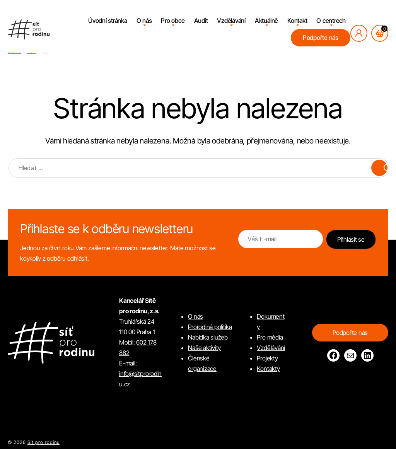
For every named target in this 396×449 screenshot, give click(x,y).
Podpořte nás (320, 37)
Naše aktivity (204, 348)
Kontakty (268, 368)
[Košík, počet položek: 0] (379, 33)
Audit (201, 20)
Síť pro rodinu (43, 442)
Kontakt (297, 20)
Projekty (267, 358)
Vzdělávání (231, 20)
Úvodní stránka (107, 20)
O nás (144, 20)
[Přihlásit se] (358, 33)
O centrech (331, 20)
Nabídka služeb (208, 337)
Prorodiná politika (210, 327)
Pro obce (172, 20)
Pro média (270, 337)
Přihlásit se (351, 239)
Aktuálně (266, 20)
